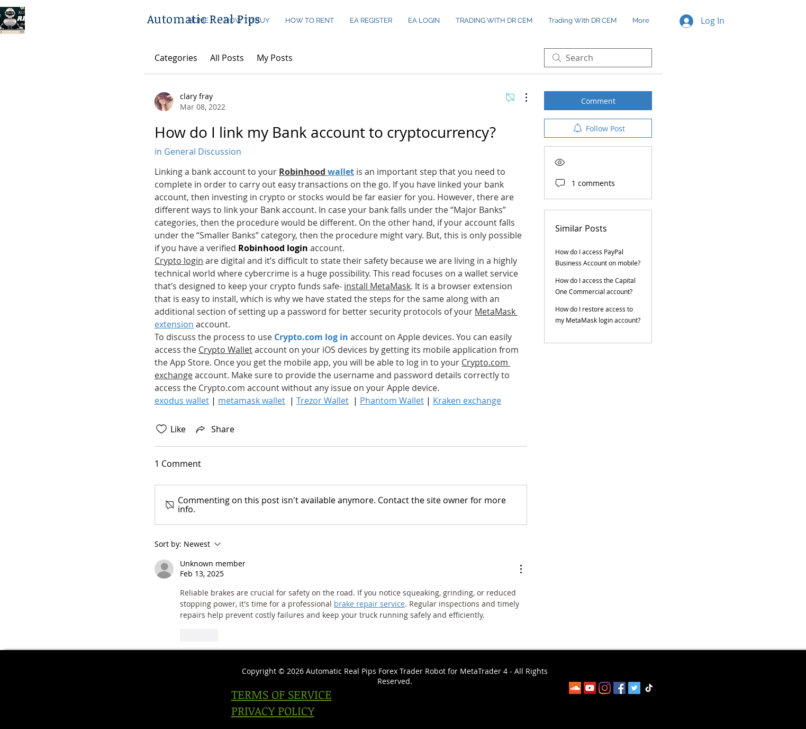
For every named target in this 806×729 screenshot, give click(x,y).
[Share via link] (214, 429)
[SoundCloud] (575, 688)
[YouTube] (590, 688)
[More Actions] (520, 97)
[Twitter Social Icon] (634, 688)
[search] (598, 57)
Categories (176, 58)
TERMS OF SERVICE (281, 694)
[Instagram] (605, 688)
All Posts (227, 58)
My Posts (275, 58)
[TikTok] (649, 688)
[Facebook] (619, 688)
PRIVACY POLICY (272, 710)
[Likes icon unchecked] (161, 429)
